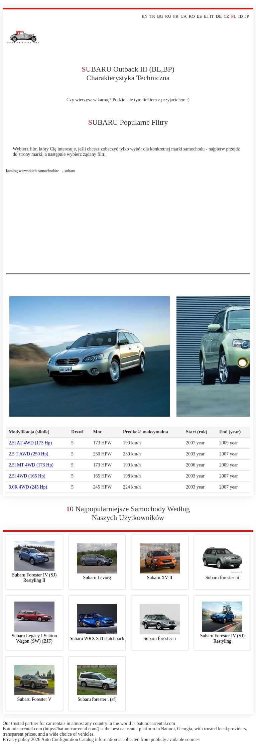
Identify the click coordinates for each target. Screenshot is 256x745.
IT (212, 16)
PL (233, 16)
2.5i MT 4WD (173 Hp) (31, 464)
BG (160, 16)
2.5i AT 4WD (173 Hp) (30, 442)
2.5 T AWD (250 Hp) (28, 453)
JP (247, 16)
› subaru (68, 171)
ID (240, 16)
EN (144, 16)
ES (199, 16)
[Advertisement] (128, 223)
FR (175, 16)
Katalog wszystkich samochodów (32, 171)
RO (192, 16)
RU (168, 16)
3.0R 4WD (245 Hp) (28, 487)
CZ (226, 16)
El (206, 16)
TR (152, 16)
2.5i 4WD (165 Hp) (27, 475)
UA (183, 16)
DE (219, 16)
